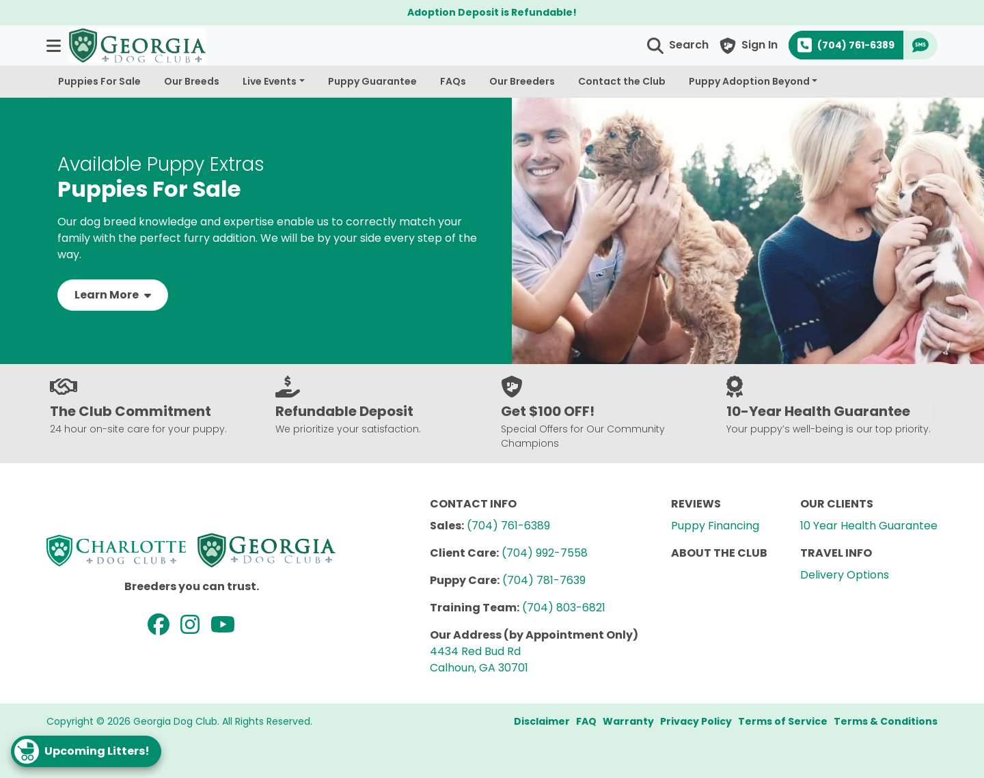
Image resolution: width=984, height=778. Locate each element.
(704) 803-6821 (563, 607)
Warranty (628, 721)
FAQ (586, 721)
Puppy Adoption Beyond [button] (749, 81)
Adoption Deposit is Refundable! (492, 12)
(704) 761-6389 (508, 525)
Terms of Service (783, 721)
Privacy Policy (696, 721)
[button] (55, 45)
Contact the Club (622, 81)
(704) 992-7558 (545, 553)
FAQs (453, 81)
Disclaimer (542, 721)
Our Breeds (191, 81)
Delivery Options (844, 575)
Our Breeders (522, 81)
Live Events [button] (270, 81)
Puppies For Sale (99, 81)
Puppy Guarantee (372, 81)
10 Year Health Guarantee (869, 525)
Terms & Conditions (886, 721)
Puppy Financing (715, 525)
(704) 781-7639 (544, 580)
